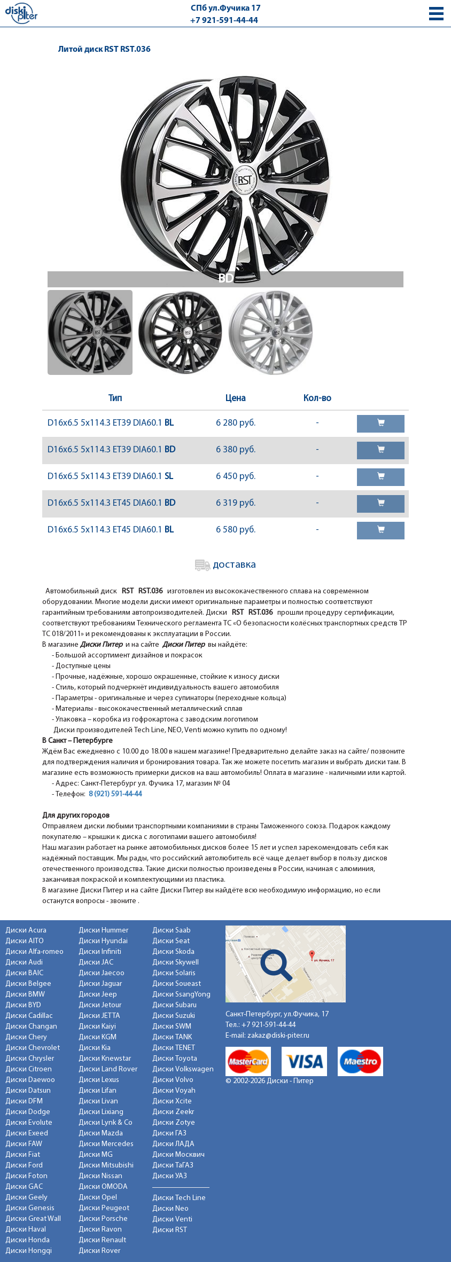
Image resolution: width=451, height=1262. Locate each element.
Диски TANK (172, 1037)
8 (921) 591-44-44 (115, 794)
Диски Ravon (100, 1230)
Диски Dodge (27, 1112)
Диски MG (96, 1155)
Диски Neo (170, 1209)
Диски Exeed (26, 1134)
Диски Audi (24, 963)
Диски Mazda (101, 1134)
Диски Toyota (174, 1059)
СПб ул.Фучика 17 (226, 8)
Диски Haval (25, 1230)
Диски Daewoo (30, 1080)
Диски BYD (23, 1005)
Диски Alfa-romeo (34, 952)
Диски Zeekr (173, 1112)
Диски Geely (26, 1198)
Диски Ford (24, 1166)
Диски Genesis (30, 1208)
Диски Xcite (172, 1102)
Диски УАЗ (169, 1176)
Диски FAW (23, 1144)
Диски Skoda (173, 952)
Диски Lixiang (101, 1112)
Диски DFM (24, 1102)
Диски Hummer (103, 931)
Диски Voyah (174, 1091)
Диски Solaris (174, 973)
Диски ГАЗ (169, 1134)
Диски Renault (102, 1240)
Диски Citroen (28, 1069)
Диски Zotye (173, 1123)
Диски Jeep (98, 995)
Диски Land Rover (108, 1069)
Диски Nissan (100, 1176)
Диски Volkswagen (183, 1069)
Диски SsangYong (181, 995)
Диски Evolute (28, 1123)
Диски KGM (97, 1037)
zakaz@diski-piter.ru (278, 1036)
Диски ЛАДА (173, 1144)
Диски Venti (172, 1220)
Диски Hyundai (103, 941)
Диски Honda (27, 1240)
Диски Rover (99, 1251)
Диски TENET (173, 1048)
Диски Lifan (97, 1091)
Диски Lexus (99, 1080)
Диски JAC (96, 963)
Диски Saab (171, 931)
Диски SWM (171, 1027)
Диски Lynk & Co (106, 1123)
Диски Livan (98, 1102)
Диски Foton (26, 1176)
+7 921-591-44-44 (224, 21)
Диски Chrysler (29, 1059)
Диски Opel (98, 1198)
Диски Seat (171, 941)
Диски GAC (24, 1187)
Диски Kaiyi (97, 1027)
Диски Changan (31, 1027)
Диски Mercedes (106, 1144)
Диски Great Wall (33, 1219)
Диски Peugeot (104, 1208)
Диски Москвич (178, 1155)
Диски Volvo (172, 1080)
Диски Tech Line (179, 1198)
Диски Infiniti (100, 952)
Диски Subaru (174, 1005)
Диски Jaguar (100, 984)
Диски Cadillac (29, 1016)
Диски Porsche (103, 1219)
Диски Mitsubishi (106, 1166)
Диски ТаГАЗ (172, 1166)
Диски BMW (25, 995)
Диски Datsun (28, 1091)
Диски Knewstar (105, 1059)
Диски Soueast (176, 984)
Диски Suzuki (173, 1016)
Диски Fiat (22, 1155)
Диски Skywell (175, 963)
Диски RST (169, 1230)
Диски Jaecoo (102, 973)
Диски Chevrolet (32, 1048)
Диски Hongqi (28, 1251)
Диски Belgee (28, 984)
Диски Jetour (100, 1005)
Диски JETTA (99, 1016)
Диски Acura (25, 931)
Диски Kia (95, 1048)
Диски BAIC (24, 973)
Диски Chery (26, 1037)
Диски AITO (24, 941)
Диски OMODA (103, 1187)
